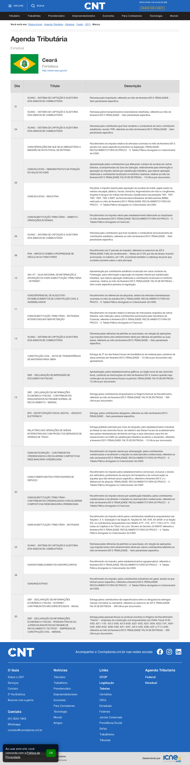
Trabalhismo (106, 734)
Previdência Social (110, 723)
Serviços (13, 683)
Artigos (58, 723)
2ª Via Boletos (16, 694)
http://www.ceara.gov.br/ (54, 71)
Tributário (14, 16)
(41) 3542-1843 (17, 719)
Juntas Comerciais (110, 717)
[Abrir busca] (37, 5)
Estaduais (105, 706)
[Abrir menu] (17, 5)
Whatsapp (14, 724)
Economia (108, 16)
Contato (13, 689)
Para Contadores (132, 16)
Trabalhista (33, 16)
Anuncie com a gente (152, 8)
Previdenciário (56, 16)
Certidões (105, 694)
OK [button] (51, 753)
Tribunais (105, 740)
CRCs (102, 700)
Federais (104, 712)
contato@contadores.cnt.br (25, 730)
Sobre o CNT (16, 677)
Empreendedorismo (83, 16)
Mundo (174, 16)
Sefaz (103, 729)
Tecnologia (156, 16)
